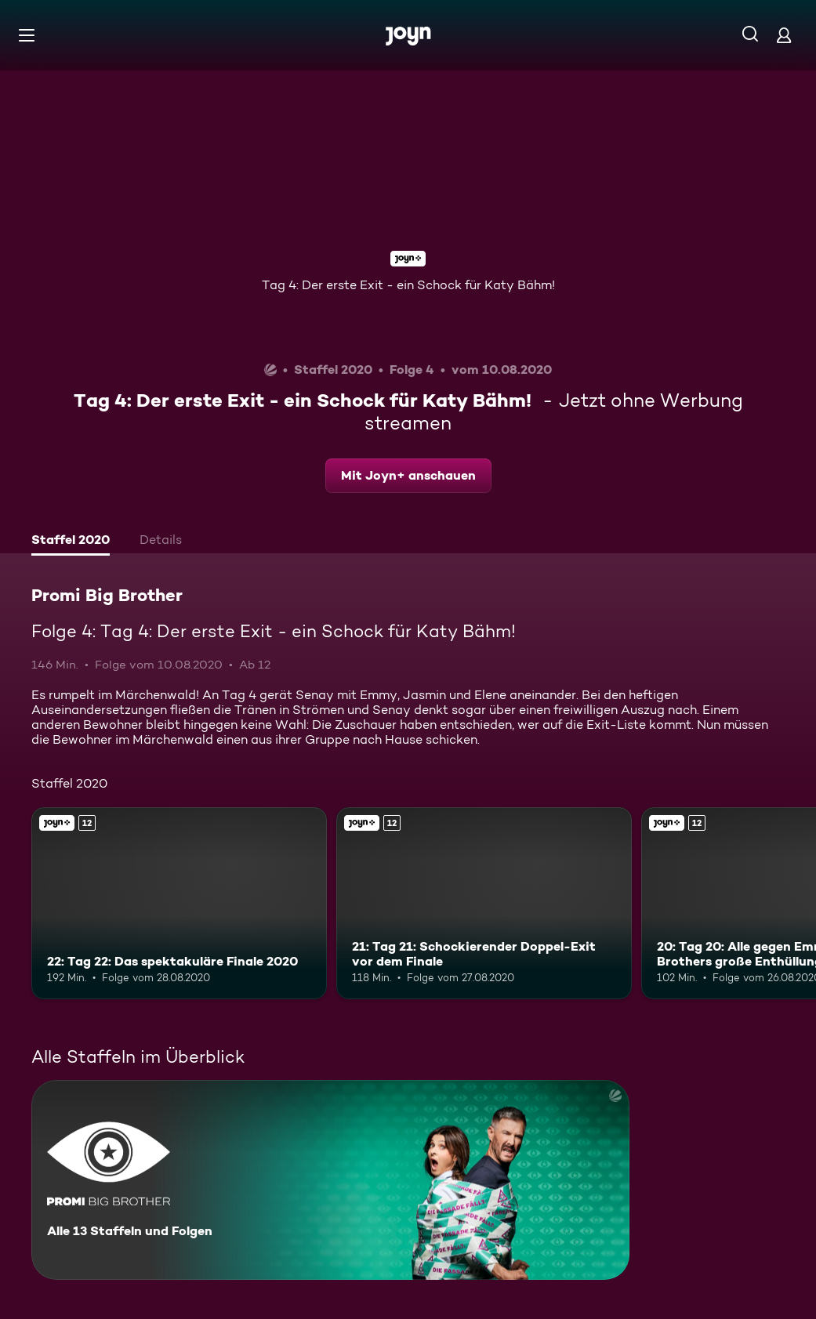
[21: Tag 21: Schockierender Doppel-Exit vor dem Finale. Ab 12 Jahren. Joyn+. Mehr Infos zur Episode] (484, 903)
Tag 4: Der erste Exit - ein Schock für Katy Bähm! (408, 284)
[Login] (784, 35)
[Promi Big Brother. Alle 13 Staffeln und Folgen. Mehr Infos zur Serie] (330, 1180)
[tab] (70, 541)
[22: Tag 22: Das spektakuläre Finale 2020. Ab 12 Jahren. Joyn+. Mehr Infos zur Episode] (179, 903)
